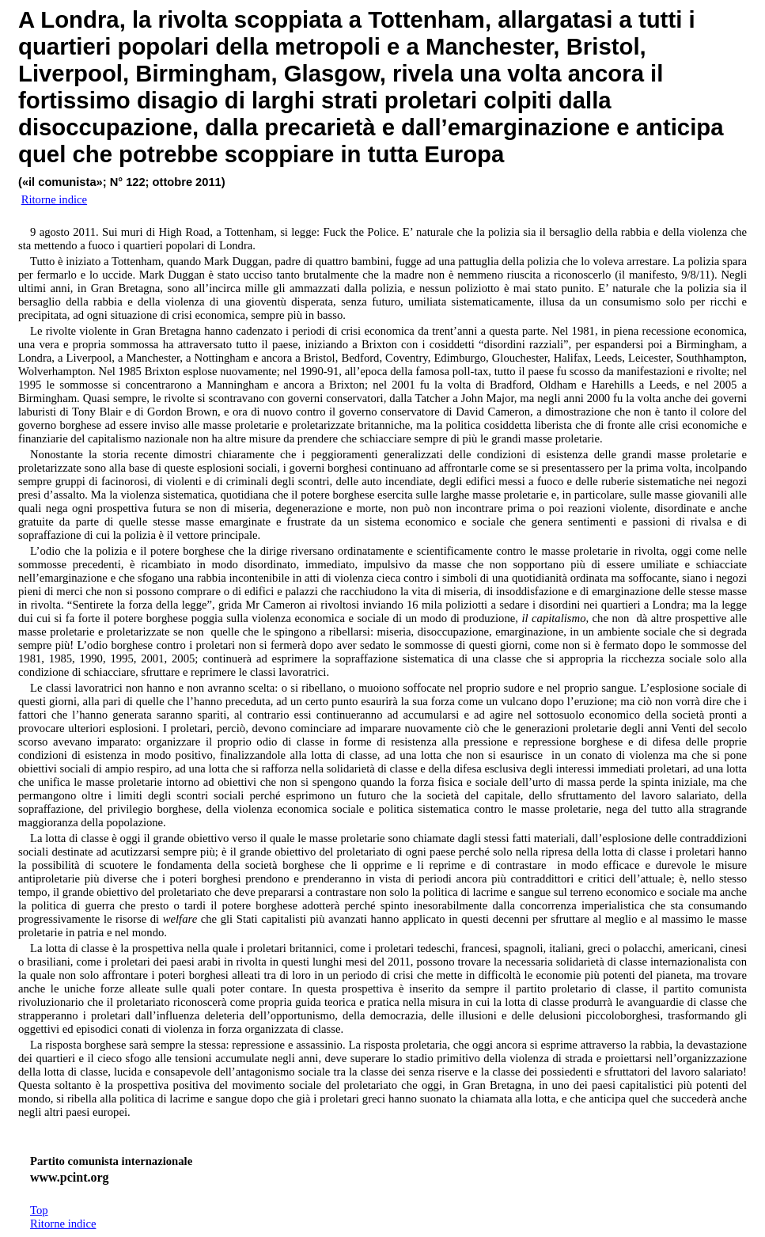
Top (39, 1210)
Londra (79, 19)
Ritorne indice (63, 1223)
